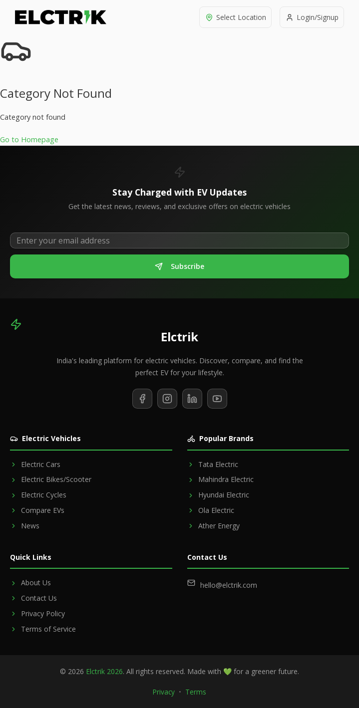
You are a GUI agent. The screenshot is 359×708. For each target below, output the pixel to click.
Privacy (164, 692)
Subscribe (179, 266)
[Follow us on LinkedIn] (192, 399)
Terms (195, 692)
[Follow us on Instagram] (167, 399)
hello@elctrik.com (228, 585)
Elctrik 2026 (104, 671)
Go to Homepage (29, 139)
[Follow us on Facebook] (142, 399)
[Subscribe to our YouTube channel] (217, 399)
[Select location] (233, 17)
